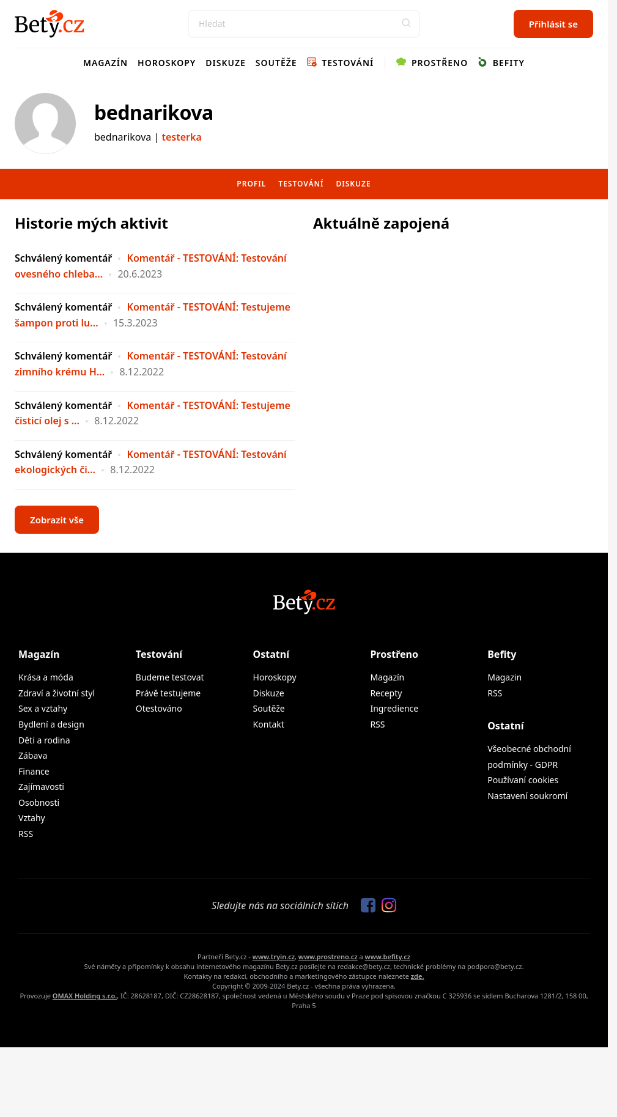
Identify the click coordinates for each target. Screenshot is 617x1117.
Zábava (32, 755)
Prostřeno (432, 62)
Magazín (105, 62)
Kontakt (268, 724)
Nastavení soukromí (527, 796)
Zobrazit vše (57, 520)
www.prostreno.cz (328, 956)
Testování (340, 62)
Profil (251, 184)
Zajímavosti (41, 786)
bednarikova (153, 112)
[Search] (304, 24)
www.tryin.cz (274, 956)
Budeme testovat (170, 677)
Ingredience (394, 708)
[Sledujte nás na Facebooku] (365, 906)
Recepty (386, 693)
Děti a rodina (44, 740)
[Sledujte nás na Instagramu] (385, 906)
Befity (501, 62)
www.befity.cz (387, 956)
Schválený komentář (63, 258)
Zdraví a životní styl (56, 693)
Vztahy (31, 818)
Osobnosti (38, 802)
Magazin (504, 677)
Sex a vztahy (42, 708)
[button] (406, 24)
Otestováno (159, 708)
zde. (417, 976)
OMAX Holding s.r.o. (85, 995)
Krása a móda (45, 677)
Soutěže (276, 62)
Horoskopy (167, 62)
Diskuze (225, 62)
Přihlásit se (553, 24)
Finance (34, 771)
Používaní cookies (522, 780)
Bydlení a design (51, 724)
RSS (25, 833)
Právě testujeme (168, 693)
